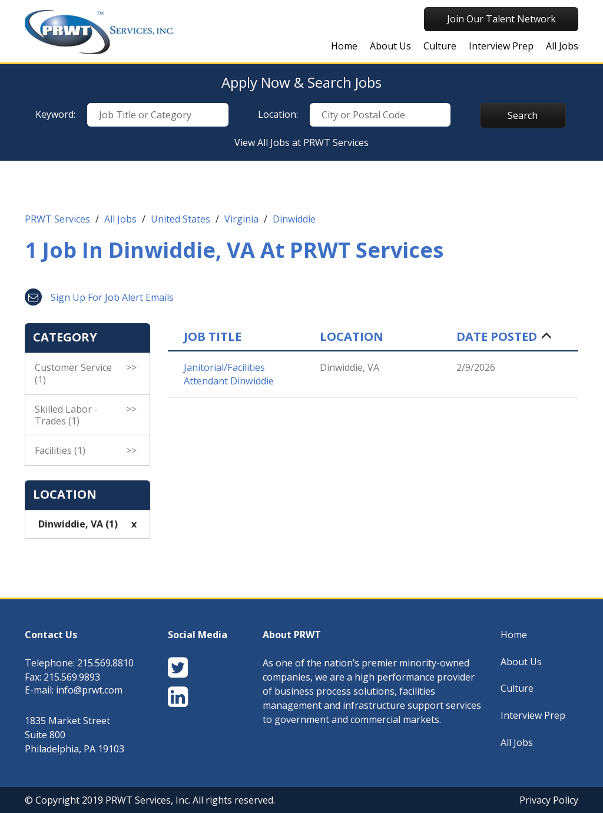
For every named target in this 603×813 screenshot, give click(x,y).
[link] (301, 222)
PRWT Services (57, 219)
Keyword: (55, 114)
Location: (278, 114)
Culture (439, 45)
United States (180, 219)
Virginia (241, 219)
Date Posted (496, 336)
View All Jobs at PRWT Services (301, 142)
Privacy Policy (548, 800)
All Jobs (562, 45)
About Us (390, 45)
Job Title (212, 336)
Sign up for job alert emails (99, 297)
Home (344, 45)
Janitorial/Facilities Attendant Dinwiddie (228, 374)
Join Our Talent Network (501, 18)
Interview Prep (501, 45)
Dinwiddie (294, 219)
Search (523, 115)
